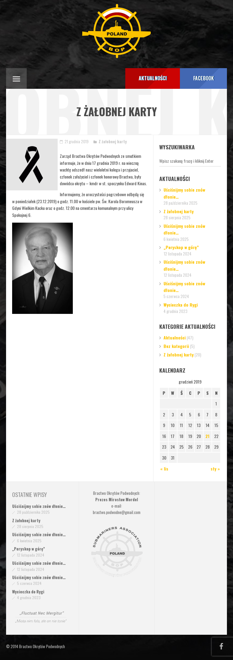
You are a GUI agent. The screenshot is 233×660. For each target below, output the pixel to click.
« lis (164, 468)
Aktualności (175, 337)
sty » (215, 468)
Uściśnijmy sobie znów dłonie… (39, 506)
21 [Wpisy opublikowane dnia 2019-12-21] (207, 436)
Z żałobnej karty (113, 141)
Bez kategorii (176, 346)
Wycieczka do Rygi (181, 304)
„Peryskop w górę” (181, 247)
